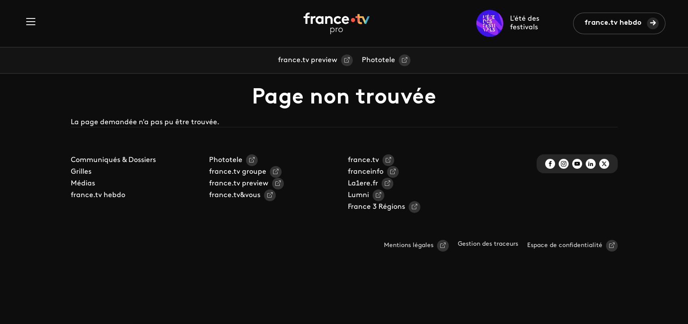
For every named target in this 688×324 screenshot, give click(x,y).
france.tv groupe (237, 172)
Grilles (81, 172)
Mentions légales (408, 245)
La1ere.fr (363, 183)
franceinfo (365, 172)
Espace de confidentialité (564, 245)
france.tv (363, 160)
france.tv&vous (234, 195)
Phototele (378, 60)
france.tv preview (307, 60)
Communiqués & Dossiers (113, 160)
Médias (83, 183)
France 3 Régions (376, 207)
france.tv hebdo (613, 23)
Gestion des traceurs (488, 244)
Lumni (358, 195)
